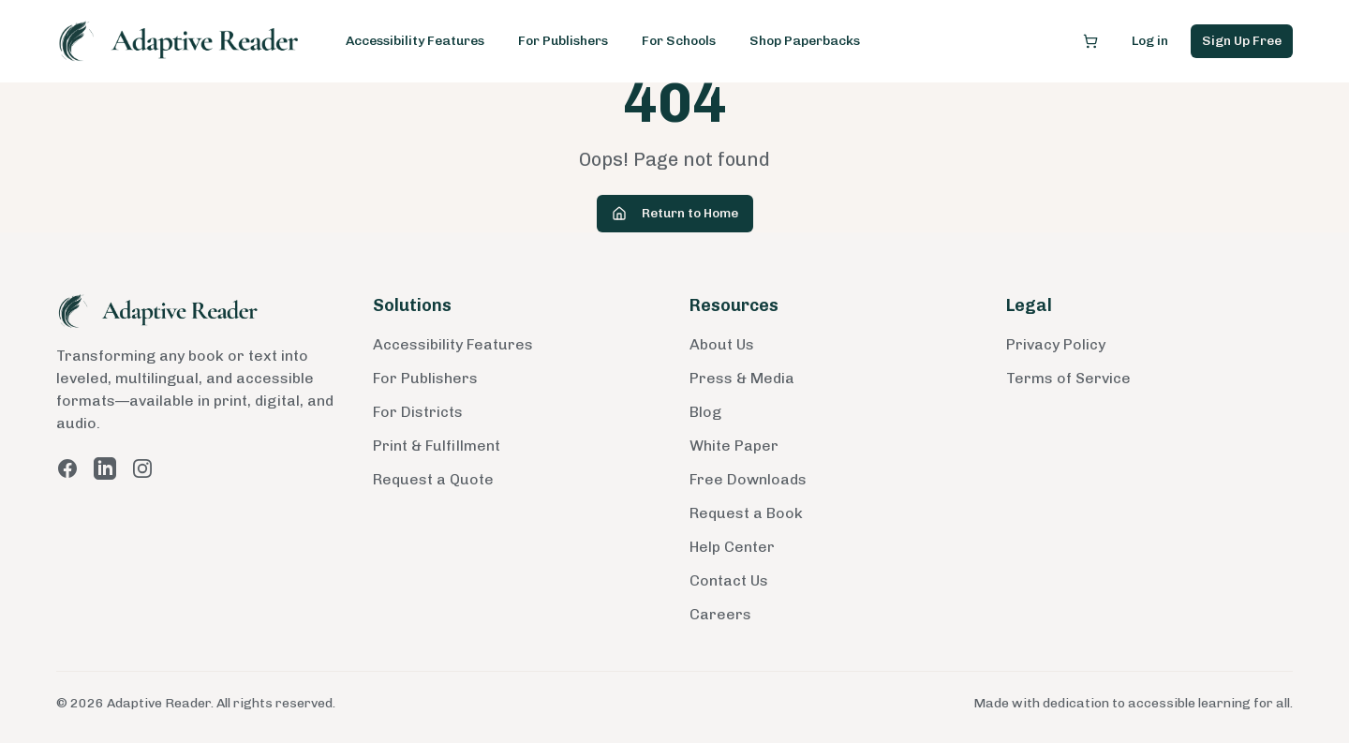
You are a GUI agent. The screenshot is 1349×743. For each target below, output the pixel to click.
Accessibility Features (415, 41)
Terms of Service (1068, 378)
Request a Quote (433, 479)
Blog (705, 412)
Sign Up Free (1242, 41)
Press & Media (741, 378)
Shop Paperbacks (804, 41)
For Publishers (563, 41)
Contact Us (728, 580)
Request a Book (746, 513)
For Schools (679, 41)
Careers (720, 614)
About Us (721, 344)
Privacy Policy (1055, 344)
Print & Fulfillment (436, 445)
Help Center (732, 547)
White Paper (733, 445)
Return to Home (675, 213)
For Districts (418, 412)
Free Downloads (748, 479)
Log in (1150, 41)
